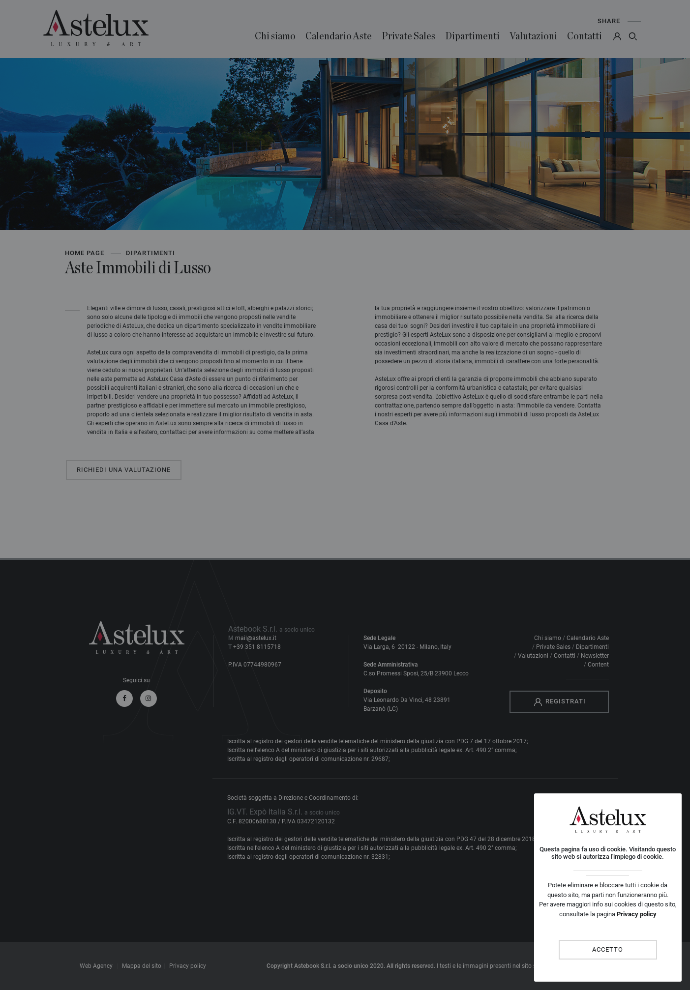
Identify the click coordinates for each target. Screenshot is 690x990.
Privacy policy (637, 914)
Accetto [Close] (607, 949)
